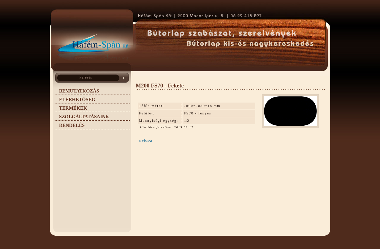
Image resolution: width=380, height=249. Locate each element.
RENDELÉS (72, 125)
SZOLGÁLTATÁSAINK (84, 116)
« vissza (145, 140)
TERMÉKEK (73, 108)
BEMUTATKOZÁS (79, 90)
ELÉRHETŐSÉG (77, 99)
